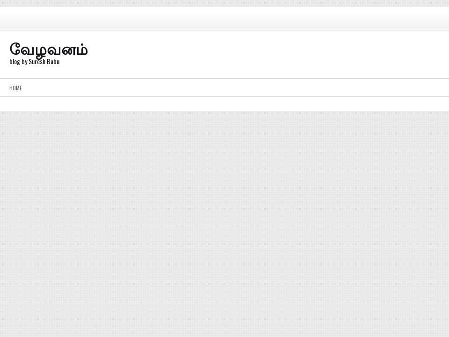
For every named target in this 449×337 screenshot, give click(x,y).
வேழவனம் (48, 48)
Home (15, 88)
